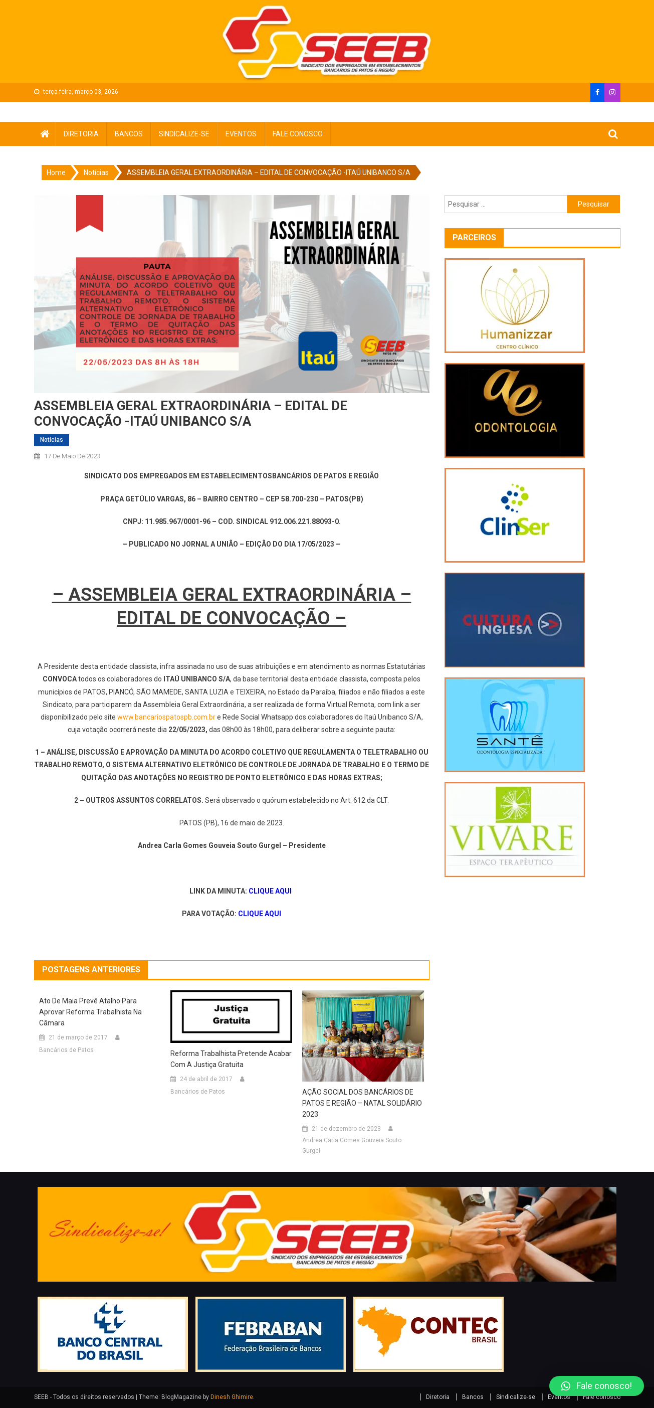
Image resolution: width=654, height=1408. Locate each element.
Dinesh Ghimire (231, 1396)
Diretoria (81, 134)
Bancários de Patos (66, 1049)
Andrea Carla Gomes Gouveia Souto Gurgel (351, 1146)
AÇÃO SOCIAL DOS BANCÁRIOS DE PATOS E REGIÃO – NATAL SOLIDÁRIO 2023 (362, 1103)
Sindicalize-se (184, 134)
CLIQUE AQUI (270, 891)
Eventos (241, 134)
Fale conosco (298, 134)
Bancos (129, 134)
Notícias (51, 439)
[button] (596, 1386)
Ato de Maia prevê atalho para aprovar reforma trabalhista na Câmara (90, 1012)
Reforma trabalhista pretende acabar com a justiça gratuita (231, 1059)
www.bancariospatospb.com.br (166, 717)
